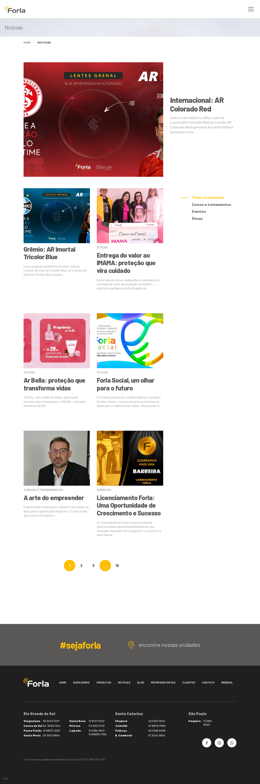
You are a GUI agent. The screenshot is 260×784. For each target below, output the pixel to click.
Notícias (124, 682)
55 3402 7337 (51, 720)
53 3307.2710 (97, 725)
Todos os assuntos (208, 197)
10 (117, 565)
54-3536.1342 (51, 725)
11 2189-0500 (207, 722)
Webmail (227, 682)
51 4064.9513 (97, 730)
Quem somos (81, 682)
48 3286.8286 (156, 730)
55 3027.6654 (51, 735)
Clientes (188, 682)
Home (27, 42)
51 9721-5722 (97, 720)
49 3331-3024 (156, 720)
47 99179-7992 (157, 725)
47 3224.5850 (156, 735)
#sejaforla (80, 645)
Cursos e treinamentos (211, 204)
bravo (5, 779)
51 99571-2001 (51, 730)
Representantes (163, 682)
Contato (208, 682)
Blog (140, 682)
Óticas (197, 218)
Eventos (199, 211)
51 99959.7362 (98, 734)
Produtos (104, 682)
